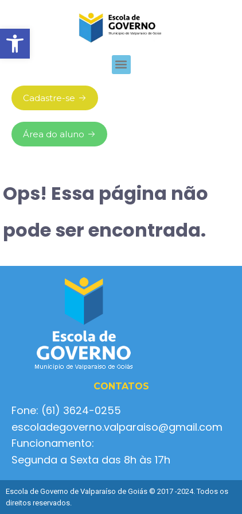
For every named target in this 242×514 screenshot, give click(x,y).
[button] (15, 44)
